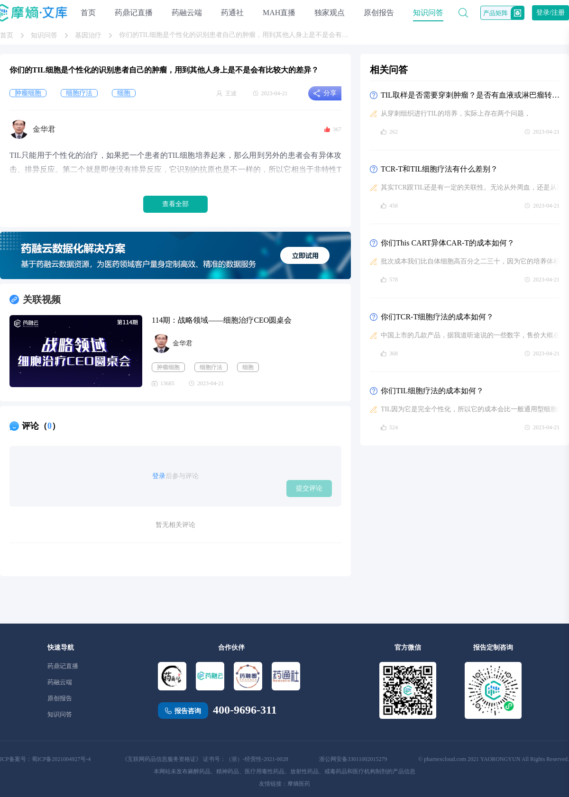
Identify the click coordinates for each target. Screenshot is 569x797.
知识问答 (428, 13)
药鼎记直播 (134, 13)
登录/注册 (550, 12)
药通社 (232, 13)
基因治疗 (88, 35)
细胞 (248, 367)
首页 (88, 13)
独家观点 (329, 13)
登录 (158, 476)
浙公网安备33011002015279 (353, 759)
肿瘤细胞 (168, 367)
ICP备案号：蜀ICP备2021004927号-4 (45, 759)
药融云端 (187, 13)
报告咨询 (187, 711)
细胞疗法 (211, 367)
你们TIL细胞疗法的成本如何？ (432, 391)
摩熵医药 (298, 783)
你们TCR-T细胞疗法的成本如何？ (437, 317)
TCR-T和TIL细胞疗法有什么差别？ (439, 169)
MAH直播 (279, 13)
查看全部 (175, 204)
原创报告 (379, 13)
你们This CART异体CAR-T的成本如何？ (447, 243)
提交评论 (309, 488)
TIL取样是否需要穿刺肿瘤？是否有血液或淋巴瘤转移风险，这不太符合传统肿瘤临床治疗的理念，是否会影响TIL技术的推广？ (470, 95)
